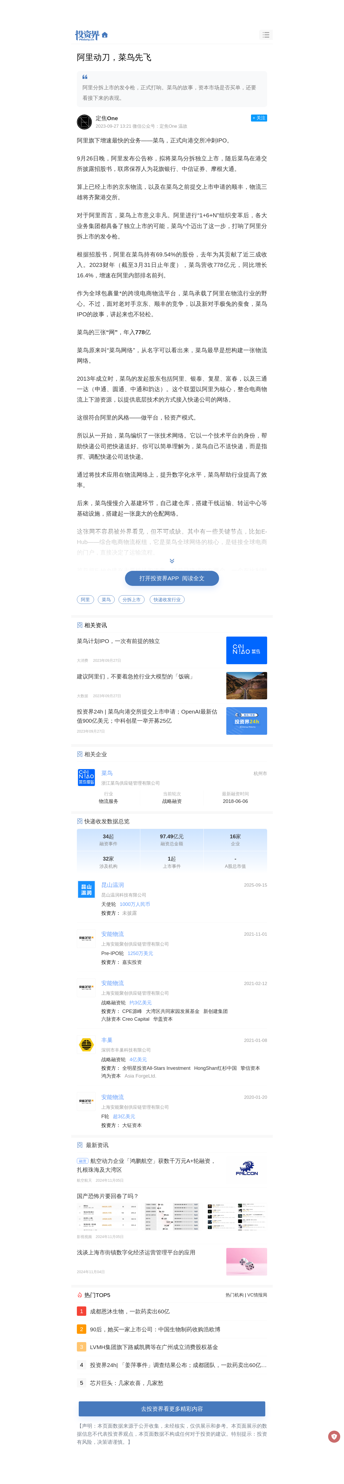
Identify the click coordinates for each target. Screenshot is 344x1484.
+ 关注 (259, 117)
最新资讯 (97, 1145)
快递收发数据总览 (107, 821)
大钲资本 (132, 1125)
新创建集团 (215, 1011)
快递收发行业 (167, 599)
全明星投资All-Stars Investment (156, 1068)
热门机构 (235, 1295)
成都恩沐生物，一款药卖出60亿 (130, 1311)
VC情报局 (257, 1295)
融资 (83, 1161)
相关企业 (95, 754)
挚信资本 (250, 1068)
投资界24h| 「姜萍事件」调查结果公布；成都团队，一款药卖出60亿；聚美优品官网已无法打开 (178, 1366)
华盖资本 (163, 1019)
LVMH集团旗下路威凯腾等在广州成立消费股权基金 (154, 1347)
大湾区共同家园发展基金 (173, 1011)
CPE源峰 (132, 1011)
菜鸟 (106, 599)
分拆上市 (132, 599)
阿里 (85, 599)
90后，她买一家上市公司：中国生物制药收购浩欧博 (155, 1329)
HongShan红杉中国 (215, 1068)
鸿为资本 (111, 1076)
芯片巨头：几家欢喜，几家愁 (126, 1383)
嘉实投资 (132, 962)
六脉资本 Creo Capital (125, 1019)
